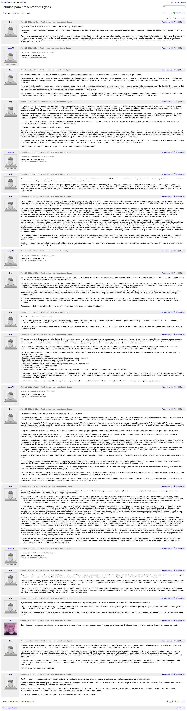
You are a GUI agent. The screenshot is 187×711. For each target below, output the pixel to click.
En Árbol (27, 13)
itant (11, 620)
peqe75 (11, 48)
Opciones (179, 13)
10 (183, 18)
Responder (166, 22)
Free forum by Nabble (9, 708)
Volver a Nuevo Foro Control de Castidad (18, 701)
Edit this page (180, 708)
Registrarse (181, 2)
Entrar (173, 2)
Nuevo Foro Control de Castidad (13, 2)
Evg (10, 22)
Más (180, 22)
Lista (17, 13)
